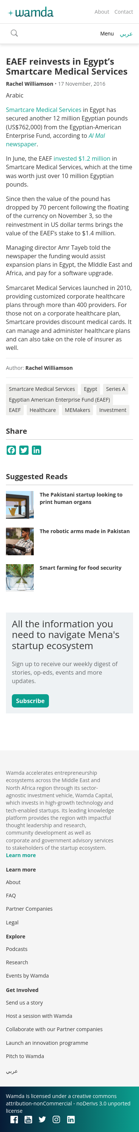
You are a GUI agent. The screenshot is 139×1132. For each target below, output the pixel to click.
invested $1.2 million (82, 158)
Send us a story (24, 1002)
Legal (12, 922)
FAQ (11, 895)
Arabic (14, 95)
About (102, 11)
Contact (124, 11)
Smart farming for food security (81, 567)
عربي (126, 34)
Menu (107, 33)
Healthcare (43, 409)
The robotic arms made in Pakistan (85, 531)
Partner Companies (29, 908)
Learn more (21, 855)
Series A (115, 388)
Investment (112, 409)
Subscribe (30, 701)
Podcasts (16, 948)
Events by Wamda (27, 975)
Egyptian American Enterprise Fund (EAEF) (59, 399)
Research (17, 962)
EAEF (15, 409)
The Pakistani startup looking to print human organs (81, 498)
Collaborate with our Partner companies (54, 1029)
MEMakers (77, 409)
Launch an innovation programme (47, 1042)
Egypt (90, 388)
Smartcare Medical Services (44, 110)
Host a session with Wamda (39, 1015)
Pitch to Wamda (25, 1056)
